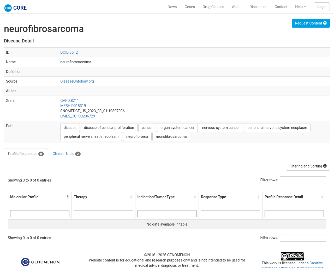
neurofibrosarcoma (171, 136)
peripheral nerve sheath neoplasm (91, 136)
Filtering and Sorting (308, 166)
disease (70, 128)
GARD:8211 (69, 100)
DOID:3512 (69, 52)
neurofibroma (137, 136)
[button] (67, 197)
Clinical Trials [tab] (67, 154)
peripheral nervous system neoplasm (277, 128)
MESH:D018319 (73, 106)
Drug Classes (213, 7)
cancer (147, 128)
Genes (190, 7)
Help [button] (300, 7)
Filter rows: (269, 180)
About (237, 7)
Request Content (311, 23)
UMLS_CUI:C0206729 (77, 116)
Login (321, 7)
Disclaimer (258, 7)
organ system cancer (177, 128)
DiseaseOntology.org (77, 81)
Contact (281, 7)
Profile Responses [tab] (26, 154)
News (172, 7)
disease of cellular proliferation (109, 128)
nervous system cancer (221, 128)
